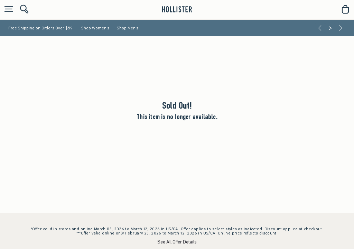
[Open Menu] (7, 9)
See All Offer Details (177, 242)
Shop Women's (95, 28)
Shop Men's (127, 28)
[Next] (340, 28)
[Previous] (320, 28)
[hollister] (177, 9)
